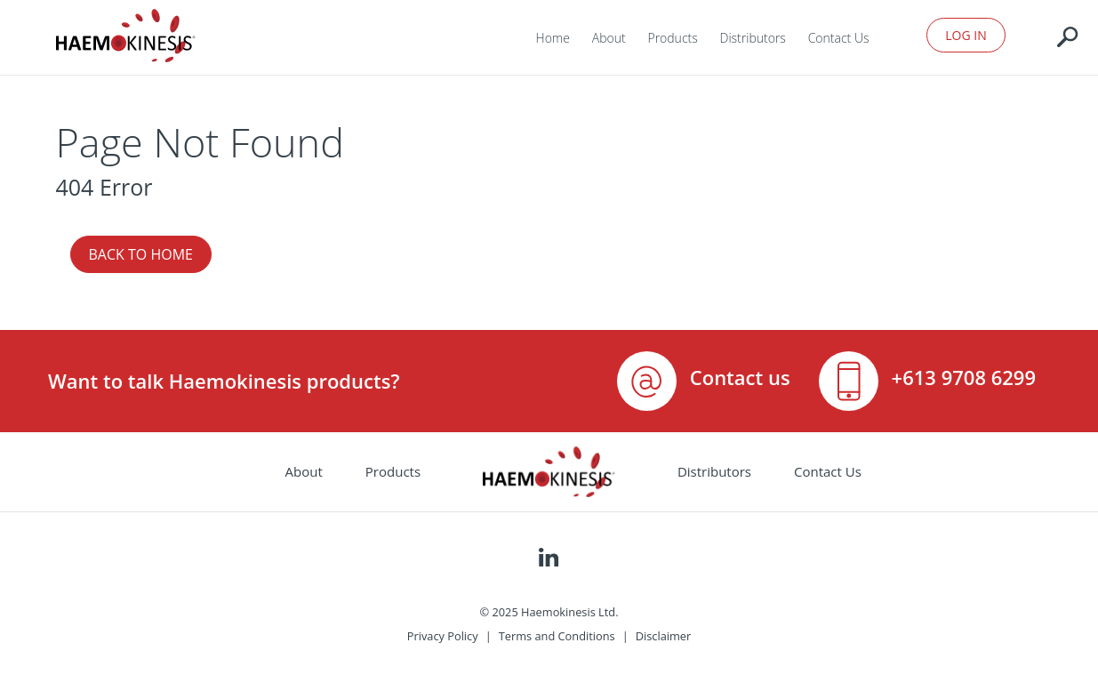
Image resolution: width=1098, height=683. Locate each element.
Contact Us (839, 37)
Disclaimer (664, 636)
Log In (965, 35)
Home (553, 37)
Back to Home (141, 254)
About (609, 37)
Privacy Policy (442, 636)
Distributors (753, 37)
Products (672, 37)
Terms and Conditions (557, 636)
